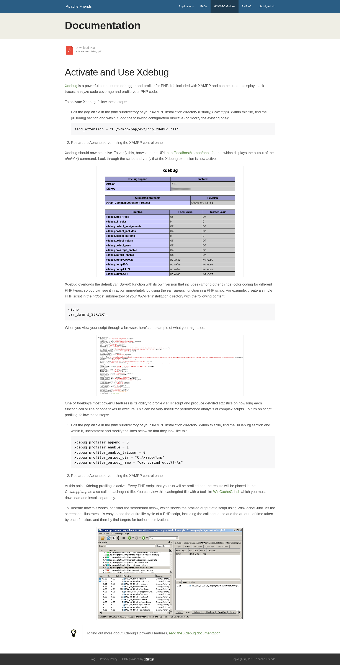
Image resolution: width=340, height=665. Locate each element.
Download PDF (88, 49)
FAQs (204, 6)
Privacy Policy (109, 659)
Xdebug (71, 86)
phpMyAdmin (267, 6)
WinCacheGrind (226, 492)
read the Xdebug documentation (195, 633)
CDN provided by (138, 659)
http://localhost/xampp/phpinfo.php (194, 153)
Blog (92, 659)
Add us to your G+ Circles (82, 659)
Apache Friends (79, 6)
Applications (186, 6)
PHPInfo (247, 6)
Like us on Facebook (75, 659)
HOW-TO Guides (224, 6)
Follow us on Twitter (67, 659)
